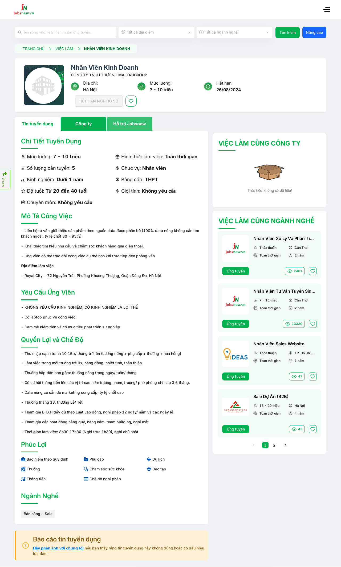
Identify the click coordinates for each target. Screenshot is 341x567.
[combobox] (156, 32)
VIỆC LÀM (69, 48)
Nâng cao (314, 32)
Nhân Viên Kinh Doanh (108, 49)
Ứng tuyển (236, 271)
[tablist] (111, 124)
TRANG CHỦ (38, 48)
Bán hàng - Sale (38, 514)
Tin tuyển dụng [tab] (37, 124)
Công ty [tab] (83, 124)
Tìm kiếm (287, 32)
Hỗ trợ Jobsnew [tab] (129, 124)
